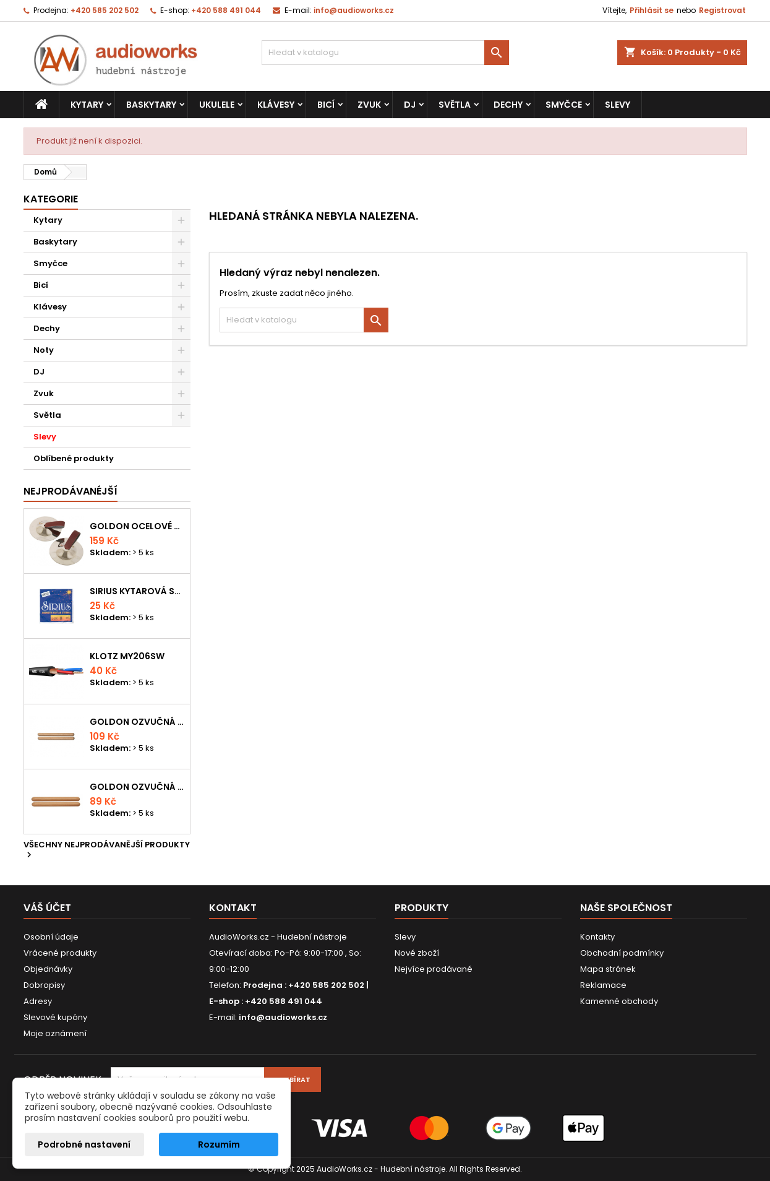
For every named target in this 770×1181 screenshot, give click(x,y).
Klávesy (275, 104)
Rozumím (219, 1144)
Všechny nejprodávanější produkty (107, 850)
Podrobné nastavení (84, 1144)
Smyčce (563, 104)
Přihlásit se (652, 10)
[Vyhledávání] (385, 52)
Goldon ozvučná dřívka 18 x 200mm (137, 722)
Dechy (508, 104)
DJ (410, 104)
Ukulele (216, 104)
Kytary (87, 104)
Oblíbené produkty (73, 458)
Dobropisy (44, 985)
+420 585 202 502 (105, 10)
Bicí (326, 104)
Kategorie (51, 199)
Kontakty (597, 937)
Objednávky (48, 969)
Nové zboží (417, 953)
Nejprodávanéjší (71, 491)
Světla (454, 104)
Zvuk (369, 104)
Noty (43, 350)
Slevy (617, 104)
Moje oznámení (55, 1033)
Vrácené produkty (60, 953)
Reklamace (603, 985)
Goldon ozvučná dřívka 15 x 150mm (137, 787)
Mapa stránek (608, 969)
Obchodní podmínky (622, 953)
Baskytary (151, 104)
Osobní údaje (51, 937)
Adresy (38, 1001)
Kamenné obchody (619, 1001)
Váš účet (47, 908)
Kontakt (233, 908)
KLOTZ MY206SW (127, 656)
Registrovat (722, 10)
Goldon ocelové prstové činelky (137, 526)
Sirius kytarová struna (137, 591)
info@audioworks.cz (354, 10)
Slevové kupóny (55, 1017)
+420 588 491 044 (226, 10)
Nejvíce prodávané (434, 969)
